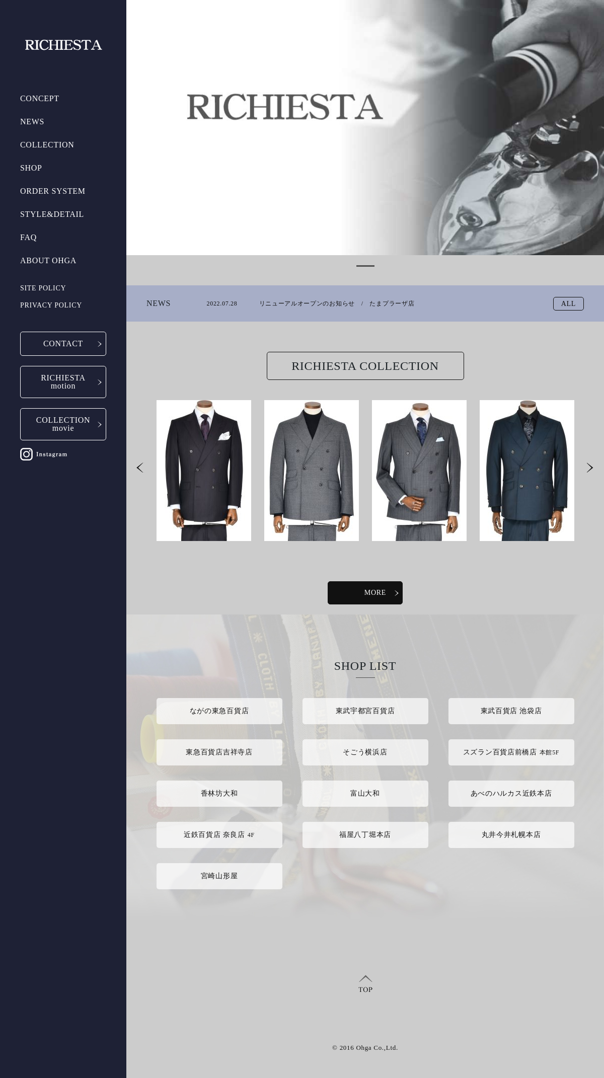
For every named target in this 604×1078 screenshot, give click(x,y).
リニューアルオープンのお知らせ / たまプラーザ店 (311, 304)
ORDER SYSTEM (53, 191)
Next (590, 470)
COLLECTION (47, 144)
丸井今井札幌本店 (511, 834)
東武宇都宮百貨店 (365, 711)
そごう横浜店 (365, 752)
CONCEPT (39, 98)
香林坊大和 (219, 793)
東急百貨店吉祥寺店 (219, 752)
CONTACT (63, 343)
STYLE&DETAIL (52, 214)
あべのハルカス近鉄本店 (511, 793)
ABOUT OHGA (48, 260)
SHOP (31, 168)
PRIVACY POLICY (51, 305)
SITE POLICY (43, 288)
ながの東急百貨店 (219, 711)
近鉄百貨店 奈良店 (219, 834)
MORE (383, 592)
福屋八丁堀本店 (365, 834)
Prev (140, 470)
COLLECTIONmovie (63, 424)
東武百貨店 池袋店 (511, 711)
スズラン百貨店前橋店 (511, 752)
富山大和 (365, 793)
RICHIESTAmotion (63, 381)
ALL (568, 303)
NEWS (32, 121)
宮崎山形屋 (219, 876)
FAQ (28, 237)
